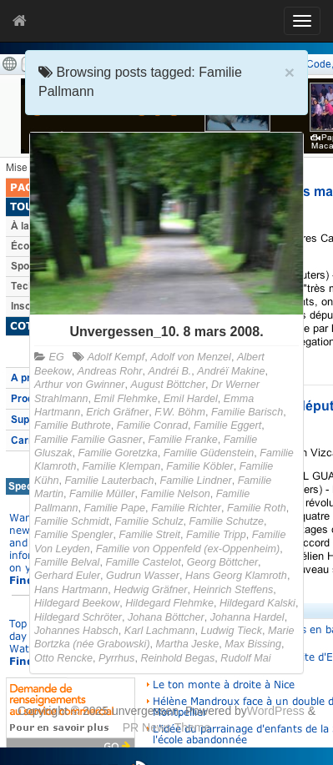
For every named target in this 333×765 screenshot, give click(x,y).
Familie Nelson (174, 494)
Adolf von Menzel (190, 357)
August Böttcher (168, 384)
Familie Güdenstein (209, 453)
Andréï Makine (231, 371)
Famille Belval (66, 562)
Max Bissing (253, 644)
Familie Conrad (152, 425)
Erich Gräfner (117, 412)
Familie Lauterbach (109, 480)
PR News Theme (167, 727)
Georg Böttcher (222, 562)
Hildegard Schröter (78, 617)
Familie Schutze (226, 521)
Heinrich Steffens (233, 590)
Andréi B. (170, 371)
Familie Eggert (227, 425)
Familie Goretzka (118, 453)
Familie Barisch (247, 412)
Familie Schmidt (71, 521)
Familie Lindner (196, 480)
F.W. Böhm (179, 412)
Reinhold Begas (177, 658)
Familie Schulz (149, 521)
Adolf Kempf (116, 357)
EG (56, 357)
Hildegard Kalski (257, 603)
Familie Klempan (121, 466)
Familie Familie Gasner (88, 439)
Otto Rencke (63, 658)
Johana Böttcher (166, 617)
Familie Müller (101, 494)
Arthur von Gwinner (79, 384)
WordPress (276, 710)
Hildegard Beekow (76, 603)
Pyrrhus (116, 658)
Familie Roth (256, 508)
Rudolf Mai (245, 658)
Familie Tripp (216, 535)
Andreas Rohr (110, 371)
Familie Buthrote (72, 425)
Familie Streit (149, 535)
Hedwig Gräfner (150, 590)
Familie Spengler (74, 535)
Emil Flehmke (125, 399)
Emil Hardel (191, 399)
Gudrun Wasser (142, 575)
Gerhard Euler (67, 575)
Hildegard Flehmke (169, 603)
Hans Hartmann (71, 590)
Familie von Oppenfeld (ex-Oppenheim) (188, 549)
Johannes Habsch (76, 631)
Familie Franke (182, 439)
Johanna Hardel (247, 617)
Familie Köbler (200, 466)
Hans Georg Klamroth (236, 575)
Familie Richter (186, 508)
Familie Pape (115, 508)
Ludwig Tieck (231, 631)
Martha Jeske (187, 644)
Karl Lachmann (159, 631)
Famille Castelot (142, 562)
